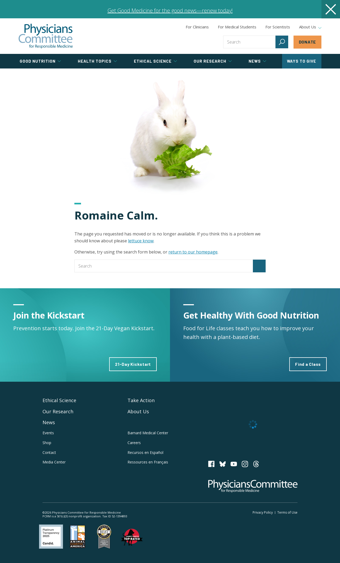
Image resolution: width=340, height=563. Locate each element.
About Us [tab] (310, 27)
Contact (49, 452)
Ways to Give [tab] (301, 61)
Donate (307, 41)
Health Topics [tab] (97, 61)
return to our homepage (193, 252)
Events (48, 432)
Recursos (145, 452)
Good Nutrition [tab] (40, 61)
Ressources (148, 462)
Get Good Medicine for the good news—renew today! (170, 10)
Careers (134, 442)
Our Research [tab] (213, 61)
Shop (46, 442)
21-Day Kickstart (133, 364)
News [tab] (257, 61)
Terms (287, 512)
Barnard (148, 432)
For (237, 26)
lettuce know (141, 241)
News (48, 422)
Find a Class (308, 364)
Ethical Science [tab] (155, 61)
